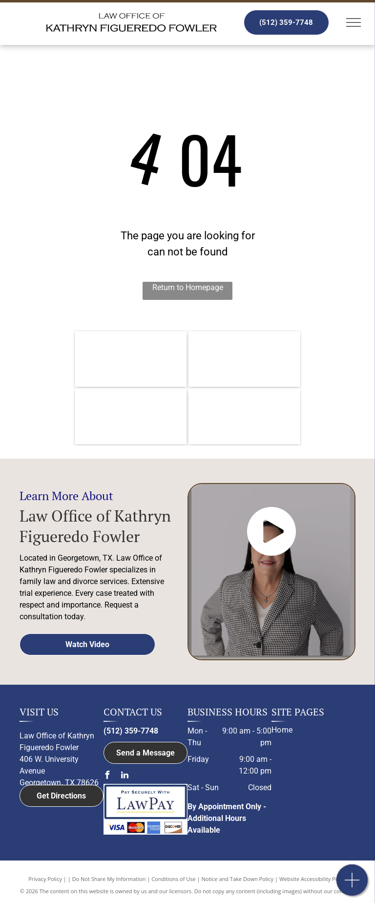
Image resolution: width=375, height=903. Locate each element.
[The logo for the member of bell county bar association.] (244, 359)
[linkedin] (125, 776)
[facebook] (107, 776)
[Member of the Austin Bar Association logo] (131, 416)
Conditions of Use (173, 878)
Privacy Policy (45, 878)
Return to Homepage (187, 287)
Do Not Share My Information (109, 878)
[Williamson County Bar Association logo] (131, 359)
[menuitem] (309, 730)
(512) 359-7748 (131, 730)
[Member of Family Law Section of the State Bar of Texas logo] (244, 416)
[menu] (353, 22)
